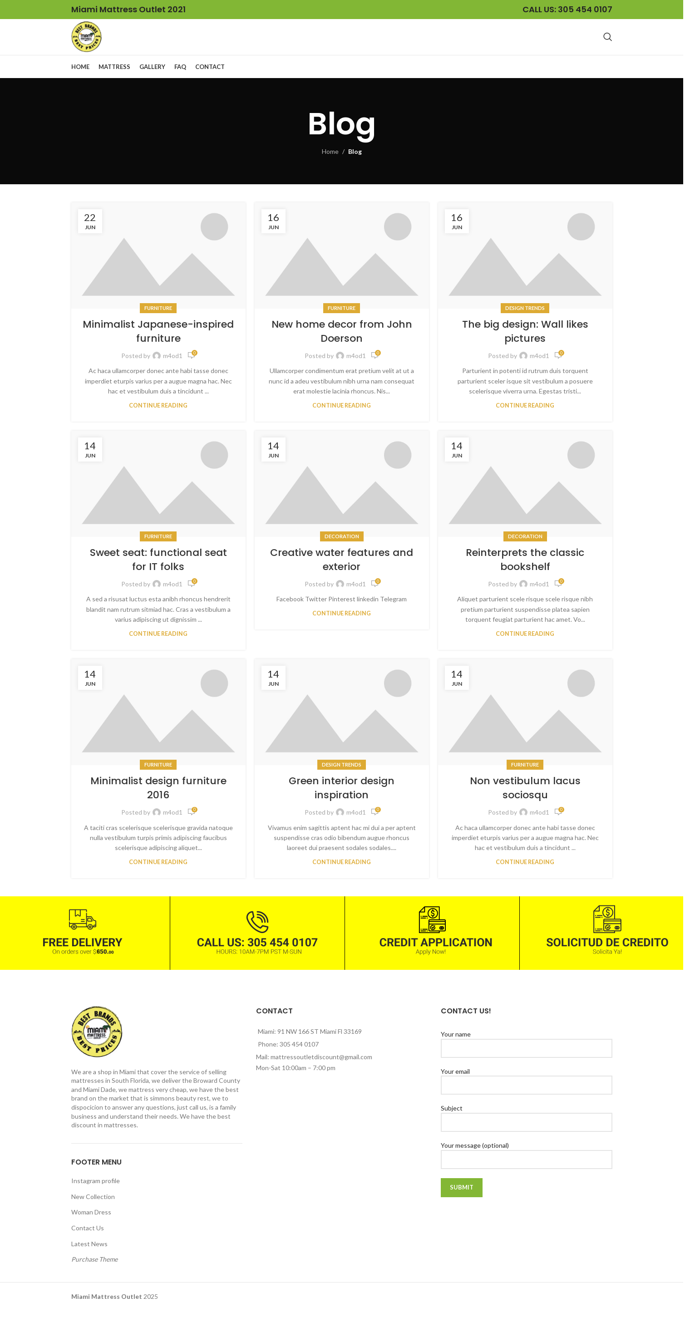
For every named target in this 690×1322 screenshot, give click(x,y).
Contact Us (87, 1239)
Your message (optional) (526, 1163)
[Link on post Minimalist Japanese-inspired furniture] (158, 267)
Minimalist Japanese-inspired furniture (158, 343)
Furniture (158, 319)
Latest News (89, 1255)
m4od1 (172, 367)
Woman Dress (91, 1224)
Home (330, 163)
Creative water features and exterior (341, 571)
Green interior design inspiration (341, 800)
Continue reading (158, 416)
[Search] (608, 43)
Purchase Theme (94, 1270)
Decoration (342, 547)
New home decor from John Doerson (341, 343)
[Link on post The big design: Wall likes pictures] (525, 267)
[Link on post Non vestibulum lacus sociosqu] (525, 723)
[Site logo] (92, 42)
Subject (526, 1126)
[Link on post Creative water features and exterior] (342, 495)
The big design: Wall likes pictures (525, 343)
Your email (526, 1089)
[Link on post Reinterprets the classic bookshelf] (525, 495)
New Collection (93, 1208)
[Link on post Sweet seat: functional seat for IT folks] (158, 495)
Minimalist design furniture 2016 (158, 800)
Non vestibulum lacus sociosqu (525, 800)
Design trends (525, 319)
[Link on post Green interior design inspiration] (342, 723)
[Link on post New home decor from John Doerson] (342, 267)
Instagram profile (95, 1192)
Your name (526, 1052)
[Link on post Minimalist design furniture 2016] (158, 723)
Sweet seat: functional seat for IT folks (158, 571)
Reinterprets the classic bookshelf (525, 571)
